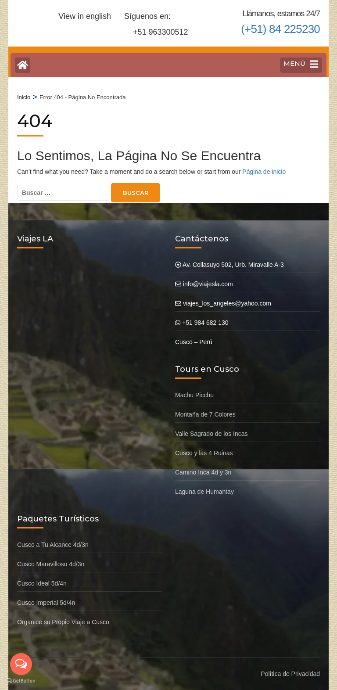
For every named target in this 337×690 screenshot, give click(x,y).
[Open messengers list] (21, 664)
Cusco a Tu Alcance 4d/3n (53, 544)
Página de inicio (264, 171)
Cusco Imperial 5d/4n (46, 602)
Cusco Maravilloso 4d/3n (50, 564)
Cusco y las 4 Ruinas (204, 452)
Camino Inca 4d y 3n (203, 472)
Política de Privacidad (290, 674)
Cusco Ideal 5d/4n (42, 583)
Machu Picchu (194, 395)
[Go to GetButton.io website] (21, 681)
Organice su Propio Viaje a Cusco (63, 621)
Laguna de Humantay (204, 491)
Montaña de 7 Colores (205, 414)
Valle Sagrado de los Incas (211, 433)
